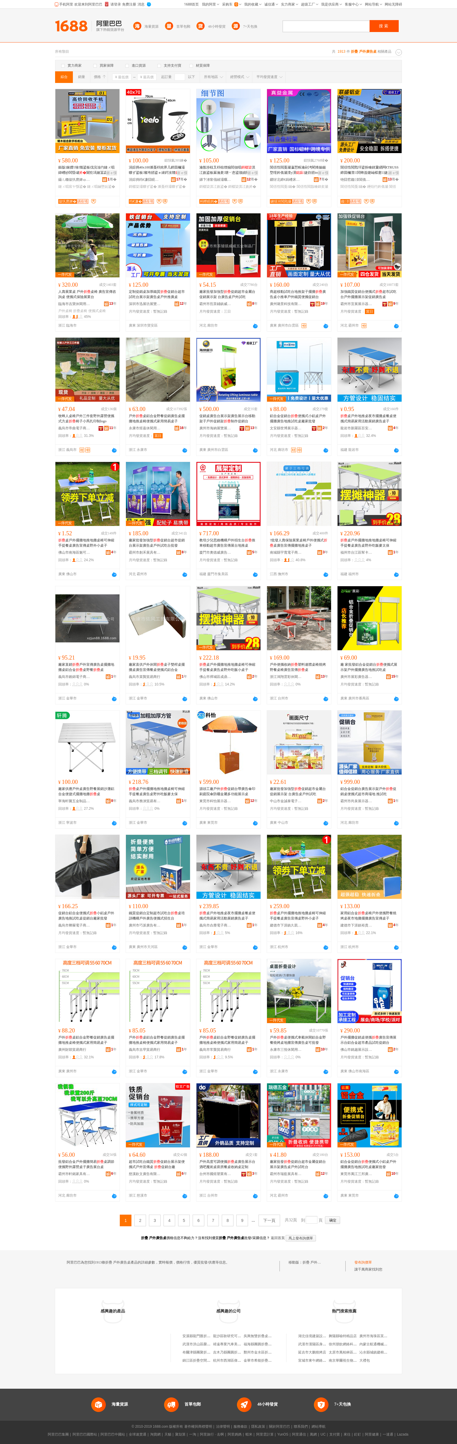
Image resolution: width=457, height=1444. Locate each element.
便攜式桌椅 (97, 311)
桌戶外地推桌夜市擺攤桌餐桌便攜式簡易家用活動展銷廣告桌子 (368, 418)
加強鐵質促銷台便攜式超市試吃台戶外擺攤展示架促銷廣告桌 (368, 294)
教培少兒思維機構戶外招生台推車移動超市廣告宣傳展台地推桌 (227, 543)
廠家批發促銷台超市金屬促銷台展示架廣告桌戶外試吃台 (298, 1164)
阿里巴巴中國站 (113, 1434)
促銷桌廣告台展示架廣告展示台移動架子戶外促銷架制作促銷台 (227, 418)
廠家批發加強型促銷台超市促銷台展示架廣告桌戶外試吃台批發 (157, 543)
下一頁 (269, 1220)
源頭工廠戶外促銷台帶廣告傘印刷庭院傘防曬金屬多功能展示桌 (227, 791)
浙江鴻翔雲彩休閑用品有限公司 (286, 677)
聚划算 (180, 1434)
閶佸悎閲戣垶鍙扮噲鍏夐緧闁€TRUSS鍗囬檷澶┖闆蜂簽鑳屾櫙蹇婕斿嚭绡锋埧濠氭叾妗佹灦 (369, 170)
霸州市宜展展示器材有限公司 (356, 304)
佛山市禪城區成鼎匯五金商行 (215, 677)
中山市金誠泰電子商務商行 (286, 801)
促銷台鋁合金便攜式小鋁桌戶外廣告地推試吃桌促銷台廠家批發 (86, 915)
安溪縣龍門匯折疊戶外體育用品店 (208, 1336)
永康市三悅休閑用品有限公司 (286, 1050)
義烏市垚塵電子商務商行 (215, 925)
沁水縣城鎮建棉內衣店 (376, 1352)
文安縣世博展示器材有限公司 (286, 428)
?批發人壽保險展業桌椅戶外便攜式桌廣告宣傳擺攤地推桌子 (298, 543)
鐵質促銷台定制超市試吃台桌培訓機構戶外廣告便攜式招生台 (157, 915)
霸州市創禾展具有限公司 (145, 552)
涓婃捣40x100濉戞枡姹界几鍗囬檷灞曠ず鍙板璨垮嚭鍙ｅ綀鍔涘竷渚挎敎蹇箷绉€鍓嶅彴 (157, 170)
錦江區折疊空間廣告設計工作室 (206, 1360)
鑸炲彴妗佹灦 (377, 187)
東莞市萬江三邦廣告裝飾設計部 (356, 1174)
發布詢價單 (363, 1262)
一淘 (192, 1434)
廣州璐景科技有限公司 (286, 304)
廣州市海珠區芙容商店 (376, 1336)
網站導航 (319, 1426)
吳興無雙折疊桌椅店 (259, 1336)
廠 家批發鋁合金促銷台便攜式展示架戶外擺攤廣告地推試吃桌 (368, 667)
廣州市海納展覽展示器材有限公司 (215, 428)
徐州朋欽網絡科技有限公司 (350, 1344)
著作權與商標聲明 (198, 1426)
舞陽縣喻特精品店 (343, 1336)
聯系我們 (301, 1426)
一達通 (388, 1434)
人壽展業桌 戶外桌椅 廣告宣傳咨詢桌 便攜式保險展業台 (87, 294)
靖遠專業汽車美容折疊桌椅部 (236, 1344)
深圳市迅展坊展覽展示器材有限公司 (145, 304)
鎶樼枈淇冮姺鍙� (213, 187)
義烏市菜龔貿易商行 (144, 677)
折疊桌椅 (80, 311)
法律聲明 (223, 1426)
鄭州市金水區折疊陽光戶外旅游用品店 (273, 1352)
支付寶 (334, 1434)
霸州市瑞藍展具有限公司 (286, 1174)
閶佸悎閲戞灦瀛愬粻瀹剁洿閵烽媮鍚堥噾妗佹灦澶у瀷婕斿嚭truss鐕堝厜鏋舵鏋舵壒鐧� (298, 170)
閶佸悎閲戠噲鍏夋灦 (312, 187)
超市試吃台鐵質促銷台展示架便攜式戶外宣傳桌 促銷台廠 (157, 1164)
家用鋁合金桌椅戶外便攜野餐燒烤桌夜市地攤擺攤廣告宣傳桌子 (368, 915)
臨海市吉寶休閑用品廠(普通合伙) (74, 304)
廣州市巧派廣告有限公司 (145, 925)
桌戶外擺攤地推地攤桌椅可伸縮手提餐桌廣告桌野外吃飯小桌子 (227, 667)
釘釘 (357, 1434)
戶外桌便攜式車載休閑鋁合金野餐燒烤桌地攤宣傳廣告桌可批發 (298, 1040)
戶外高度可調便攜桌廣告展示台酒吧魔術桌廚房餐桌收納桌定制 (227, 1164)
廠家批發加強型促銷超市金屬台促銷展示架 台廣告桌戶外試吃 (227, 294)
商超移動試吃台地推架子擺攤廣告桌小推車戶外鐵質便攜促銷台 (298, 294)
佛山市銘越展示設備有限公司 (356, 1050)
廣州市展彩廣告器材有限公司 (356, 677)
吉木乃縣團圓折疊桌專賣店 (234, 1352)
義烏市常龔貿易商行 (215, 1050)
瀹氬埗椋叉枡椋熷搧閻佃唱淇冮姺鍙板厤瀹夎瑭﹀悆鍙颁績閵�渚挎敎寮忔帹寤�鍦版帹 (227, 170)
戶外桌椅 (65, 311)
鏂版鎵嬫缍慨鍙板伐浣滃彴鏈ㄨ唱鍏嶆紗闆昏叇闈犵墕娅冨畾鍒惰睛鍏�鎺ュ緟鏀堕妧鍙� (86, 170)
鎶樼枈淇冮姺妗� (242, 187)
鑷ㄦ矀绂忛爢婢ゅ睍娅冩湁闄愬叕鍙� (74, 180)
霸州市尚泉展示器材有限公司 (356, 801)
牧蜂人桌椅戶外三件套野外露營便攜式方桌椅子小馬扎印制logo (86, 418)
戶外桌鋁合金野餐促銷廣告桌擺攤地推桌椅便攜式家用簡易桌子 (157, 418)
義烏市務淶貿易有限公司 (145, 801)
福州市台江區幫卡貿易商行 (356, 552)
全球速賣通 (137, 1434)
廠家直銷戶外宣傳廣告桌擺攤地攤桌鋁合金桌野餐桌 (86, 667)
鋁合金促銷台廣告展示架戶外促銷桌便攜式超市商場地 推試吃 (368, 791)
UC (323, 1434)
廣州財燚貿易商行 (72, 1050)
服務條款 (240, 1426)
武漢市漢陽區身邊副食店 (317, 1344)
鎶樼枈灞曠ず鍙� (143, 187)
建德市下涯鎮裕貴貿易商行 (356, 925)
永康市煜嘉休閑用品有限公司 (145, 428)
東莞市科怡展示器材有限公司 (215, 801)
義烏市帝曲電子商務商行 (74, 428)
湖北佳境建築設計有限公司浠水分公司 (328, 1336)
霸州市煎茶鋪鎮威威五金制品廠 (215, 304)
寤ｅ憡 (111, 173)
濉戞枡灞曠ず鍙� (172, 187)
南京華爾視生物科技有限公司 (351, 1360)
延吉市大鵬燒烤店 (312, 1352)
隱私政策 (258, 1426)
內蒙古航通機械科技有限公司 (382, 1344)
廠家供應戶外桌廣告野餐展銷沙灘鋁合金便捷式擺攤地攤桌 (86, 791)
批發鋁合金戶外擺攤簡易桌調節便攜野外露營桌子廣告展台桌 (86, 1164)
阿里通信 (299, 1434)
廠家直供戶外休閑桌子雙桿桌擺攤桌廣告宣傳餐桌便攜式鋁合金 (157, 667)
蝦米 (248, 1434)
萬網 (313, 1434)
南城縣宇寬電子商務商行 (286, 552)
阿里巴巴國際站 (85, 1434)
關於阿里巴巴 (279, 1426)
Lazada (402, 1434)
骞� (112, 179)
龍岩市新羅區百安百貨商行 (356, 428)
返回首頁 (278, 1238)
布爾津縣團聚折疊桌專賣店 (203, 1352)
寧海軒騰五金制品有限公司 (74, 801)
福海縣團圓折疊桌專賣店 (263, 1344)
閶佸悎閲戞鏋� (283, 187)
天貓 (167, 1434)
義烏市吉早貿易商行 (144, 1050)
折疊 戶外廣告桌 (315, 1262)
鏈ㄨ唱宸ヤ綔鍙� (72, 187)
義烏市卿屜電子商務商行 (74, 925)
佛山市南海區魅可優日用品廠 (74, 552)
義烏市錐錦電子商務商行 (74, 677)
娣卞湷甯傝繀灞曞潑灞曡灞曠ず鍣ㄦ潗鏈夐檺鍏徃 (215, 180)
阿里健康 (372, 1434)
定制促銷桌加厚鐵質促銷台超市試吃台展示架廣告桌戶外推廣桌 (157, 294)
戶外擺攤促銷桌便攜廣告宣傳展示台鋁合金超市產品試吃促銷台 (368, 1040)
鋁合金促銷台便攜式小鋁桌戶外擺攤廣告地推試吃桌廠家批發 (298, 418)
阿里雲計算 (265, 1434)
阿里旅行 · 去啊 (212, 1434)
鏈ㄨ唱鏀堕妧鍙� (101, 187)
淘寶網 (155, 1434)
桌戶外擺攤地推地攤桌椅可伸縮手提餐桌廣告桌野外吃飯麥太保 (368, 543)
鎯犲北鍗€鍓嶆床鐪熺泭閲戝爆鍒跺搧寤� (286, 180)
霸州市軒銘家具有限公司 (74, 1174)
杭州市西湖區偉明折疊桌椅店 (236, 1360)
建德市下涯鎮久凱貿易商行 (286, 925)
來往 (347, 1434)
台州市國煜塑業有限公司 (215, 1174)
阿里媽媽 (235, 1434)
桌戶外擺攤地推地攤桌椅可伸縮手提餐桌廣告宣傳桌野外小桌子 (86, 543)
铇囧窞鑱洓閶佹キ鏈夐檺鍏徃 (356, 180)
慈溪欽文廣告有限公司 (145, 1174)
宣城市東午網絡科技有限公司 (321, 1360)
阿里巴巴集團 (58, 1434)
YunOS (282, 1434)
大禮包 (364, 1360)
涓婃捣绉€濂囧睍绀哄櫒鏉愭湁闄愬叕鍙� (145, 180)
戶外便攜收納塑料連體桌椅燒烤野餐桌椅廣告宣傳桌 (298, 667)
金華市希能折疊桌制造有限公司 (268, 1360)
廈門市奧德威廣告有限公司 (215, 552)
